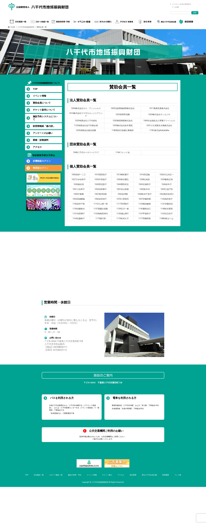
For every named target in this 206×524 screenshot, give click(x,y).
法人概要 (176, 7)
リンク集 (177, 475)
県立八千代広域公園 (149, 475)
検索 (195, 13)
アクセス (121, 475)
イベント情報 (92, 475)
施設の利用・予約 (74, 475)
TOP (26, 475)
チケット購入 (107, 475)
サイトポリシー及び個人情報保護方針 (181, 4)
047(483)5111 (60, 347)
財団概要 (165, 475)
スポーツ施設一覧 (55, 475)
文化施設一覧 (39, 475)
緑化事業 (133, 475)
